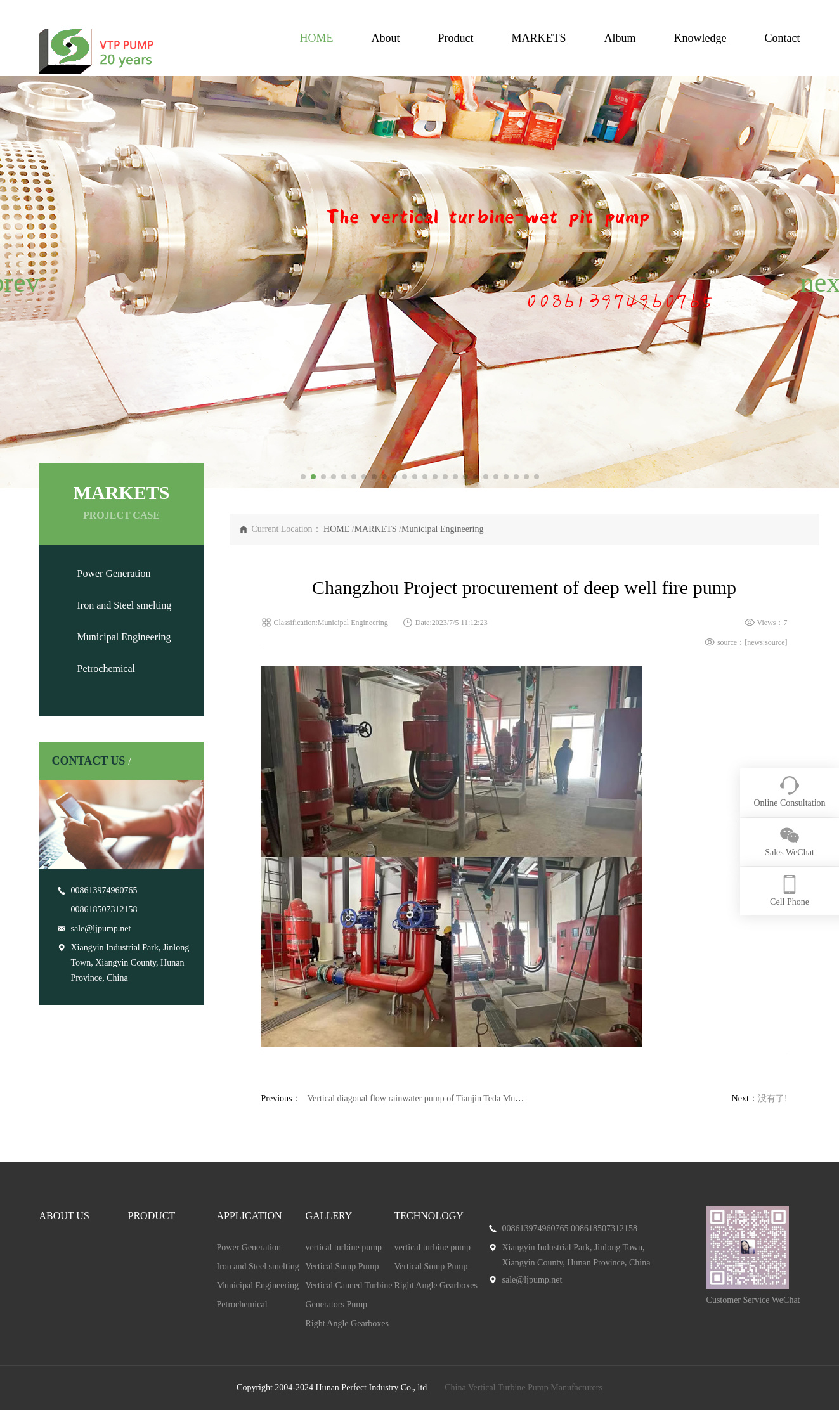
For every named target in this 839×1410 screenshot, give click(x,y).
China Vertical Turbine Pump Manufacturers (523, 1387)
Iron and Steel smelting (124, 605)
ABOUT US (64, 1215)
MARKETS (538, 38)
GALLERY (329, 1215)
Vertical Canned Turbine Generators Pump (349, 1295)
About (385, 38)
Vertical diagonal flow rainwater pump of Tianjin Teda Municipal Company (442, 1098)
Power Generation (114, 573)
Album (620, 38)
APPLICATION (249, 1215)
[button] (14, 282)
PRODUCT (152, 1215)
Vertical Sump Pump (342, 1266)
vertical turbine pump (344, 1247)
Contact (782, 38)
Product (455, 38)
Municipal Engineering (124, 636)
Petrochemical (106, 668)
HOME (316, 38)
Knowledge (700, 38)
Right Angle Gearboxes (347, 1323)
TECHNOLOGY (429, 1215)
